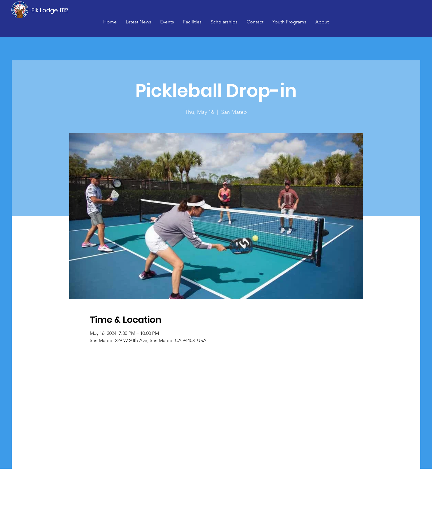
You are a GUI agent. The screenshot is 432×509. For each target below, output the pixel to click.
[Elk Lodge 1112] (50, 10)
